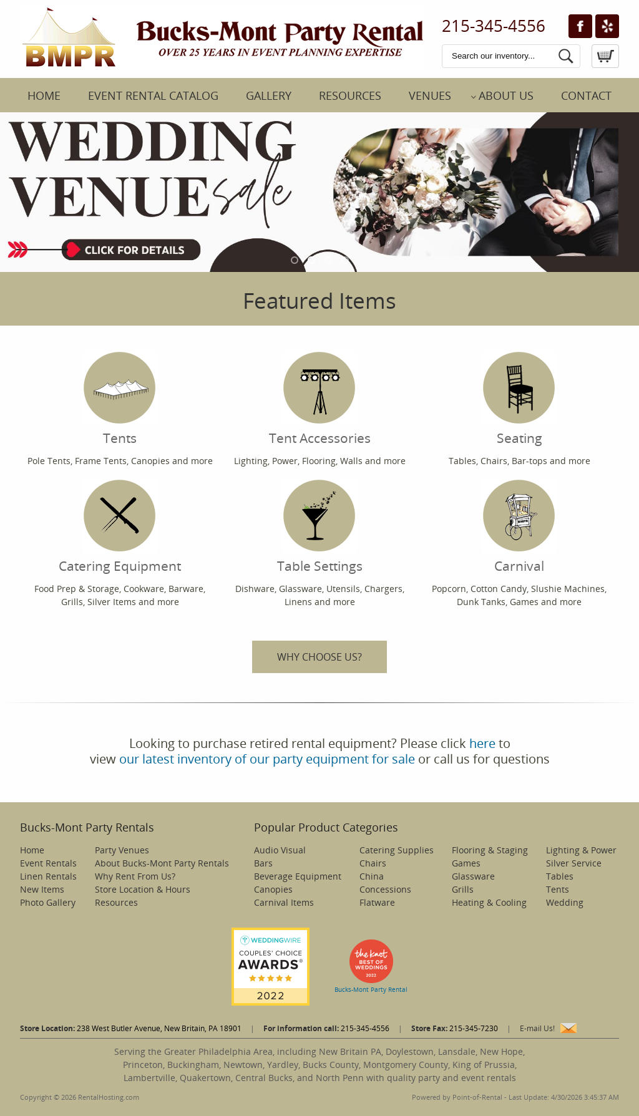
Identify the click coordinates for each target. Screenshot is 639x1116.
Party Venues (122, 850)
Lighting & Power (581, 850)
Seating (519, 399)
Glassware (473, 876)
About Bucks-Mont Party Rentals (162, 863)
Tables (559, 876)
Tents (119, 399)
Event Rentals (48, 863)
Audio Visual (280, 850)
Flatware (377, 902)
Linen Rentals (48, 876)
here (482, 743)
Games (466, 863)
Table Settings (320, 526)
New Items (42, 889)
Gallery (268, 95)
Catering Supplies (396, 850)
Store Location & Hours (142, 889)
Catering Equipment (120, 526)
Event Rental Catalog (153, 95)
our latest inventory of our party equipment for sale (267, 758)
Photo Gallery (48, 902)
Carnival (519, 526)
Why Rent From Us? (135, 876)
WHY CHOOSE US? (319, 657)
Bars (263, 863)
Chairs (372, 863)
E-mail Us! (537, 1028)
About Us (506, 95)
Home (44, 95)
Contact (586, 95)
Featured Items (319, 300)
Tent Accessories (320, 399)
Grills (463, 889)
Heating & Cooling (489, 902)
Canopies (273, 889)
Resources (350, 95)
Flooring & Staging (490, 850)
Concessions (385, 889)
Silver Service (574, 863)
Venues (430, 95)
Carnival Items (284, 902)
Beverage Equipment (297, 876)
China (371, 876)
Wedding (564, 902)
